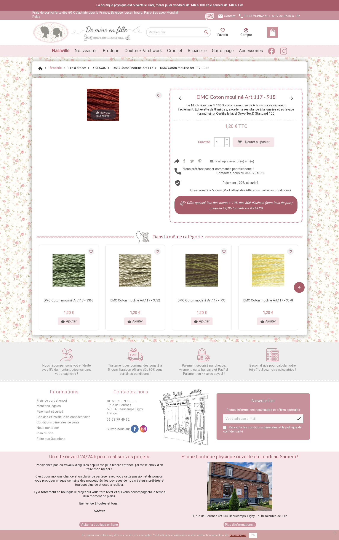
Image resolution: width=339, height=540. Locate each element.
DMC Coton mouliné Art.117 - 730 (201, 300)
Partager (184, 161)
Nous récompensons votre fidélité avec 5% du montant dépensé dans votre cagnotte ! (66, 362)
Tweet (192, 161)
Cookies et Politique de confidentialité (63, 417)
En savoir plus (238, 535)
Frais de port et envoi (52, 400)
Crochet (174, 50)
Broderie (111, 50)
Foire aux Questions (51, 439)
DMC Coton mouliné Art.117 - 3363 (68, 300)
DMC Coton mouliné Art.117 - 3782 (135, 300)
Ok (253, 535)
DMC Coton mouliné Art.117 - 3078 (268, 300)
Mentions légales (49, 406)
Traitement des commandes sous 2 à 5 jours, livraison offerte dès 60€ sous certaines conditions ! (135, 362)
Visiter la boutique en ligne (99, 525)
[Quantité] (219, 142)
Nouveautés (86, 50)
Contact (229, 16)
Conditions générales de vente (58, 422)
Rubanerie (197, 50)
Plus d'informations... (240, 525)
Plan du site (45, 433)
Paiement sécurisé (50, 411)
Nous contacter (48, 428)
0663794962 (254, 16)
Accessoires (251, 50)
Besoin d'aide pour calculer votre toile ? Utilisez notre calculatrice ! (272, 360)
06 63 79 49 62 (118, 419)
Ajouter (69, 321)
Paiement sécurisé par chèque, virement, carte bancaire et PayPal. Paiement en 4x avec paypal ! (204, 362)
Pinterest (199, 161)
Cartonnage (223, 50)
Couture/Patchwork (143, 50)
